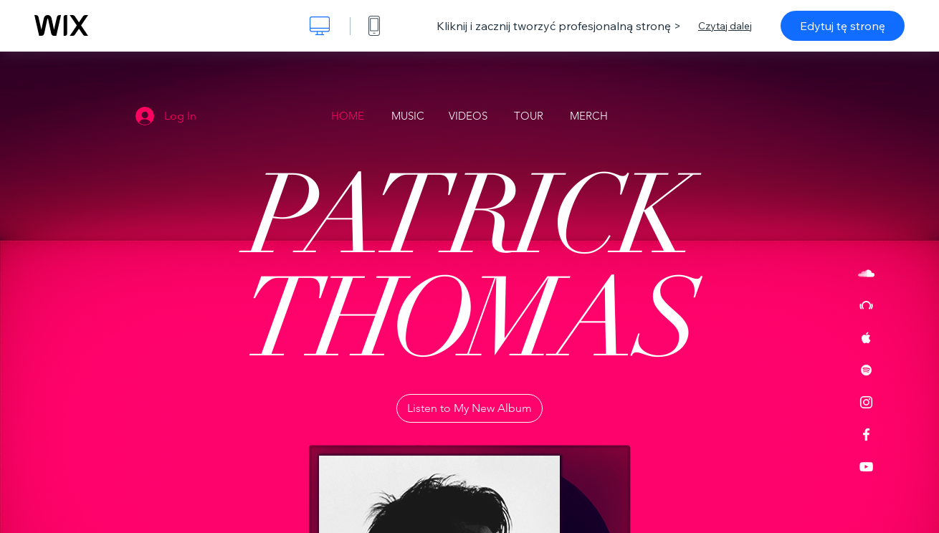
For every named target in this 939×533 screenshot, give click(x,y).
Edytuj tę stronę (842, 26)
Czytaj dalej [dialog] (725, 25)
